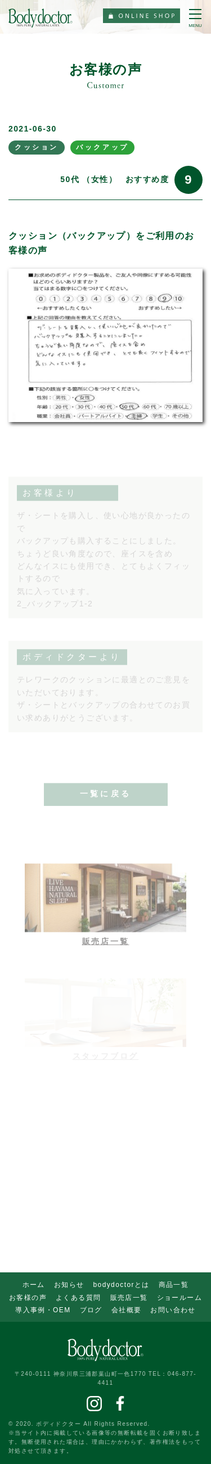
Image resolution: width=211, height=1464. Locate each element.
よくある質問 (78, 1298)
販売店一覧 (129, 1298)
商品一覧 (174, 1285)
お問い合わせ (172, 1310)
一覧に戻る (105, 799)
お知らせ (69, 1285)
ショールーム (179, 1298)
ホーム (34, 1285)
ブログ (91, 1310)
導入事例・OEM (43, 1310)
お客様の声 (28, 1298)
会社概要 (126, 1310)
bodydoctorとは (121, 1285)
